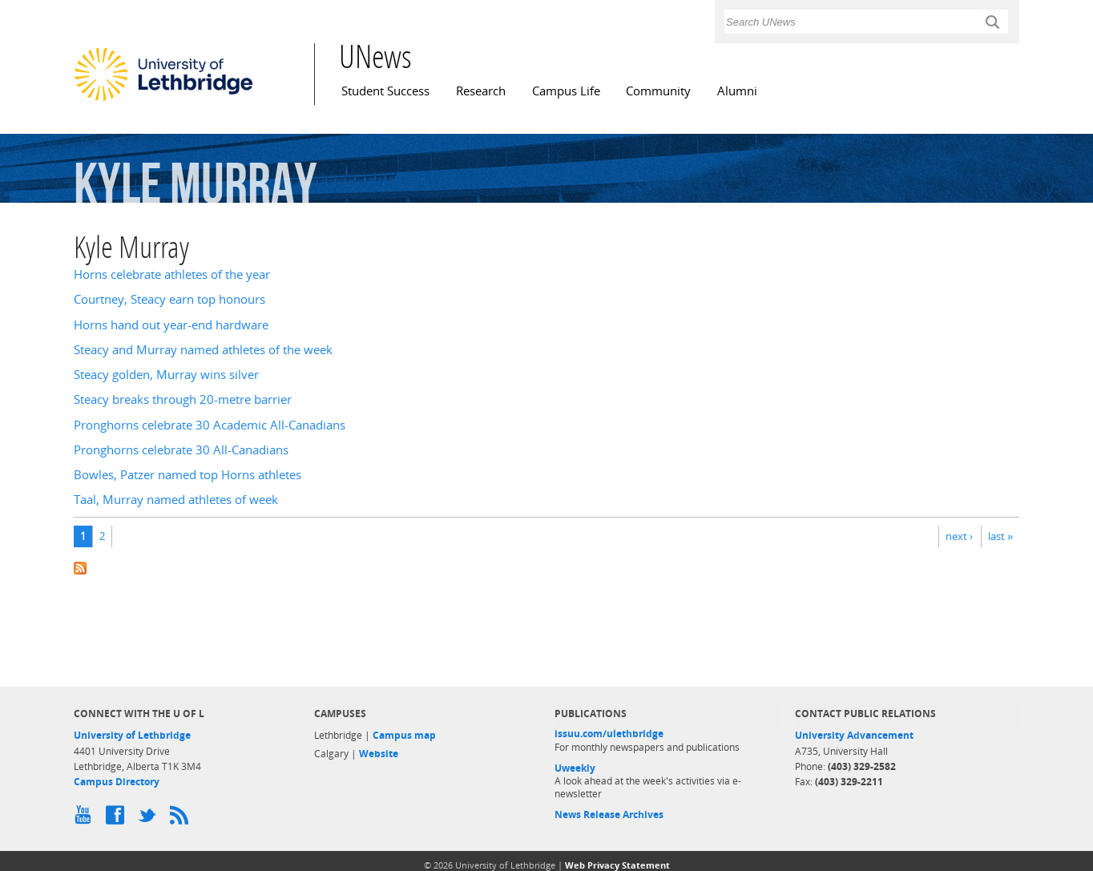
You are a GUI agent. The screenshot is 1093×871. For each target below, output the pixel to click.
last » (1000, 536)
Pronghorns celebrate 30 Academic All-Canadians (209, 425)
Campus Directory (116, 782)
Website (378, 754)
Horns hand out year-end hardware (171, 325)
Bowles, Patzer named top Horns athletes (187, 474)
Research (481, 91)
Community (658, 91)
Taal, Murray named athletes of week (176, 499)
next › (959, 536)
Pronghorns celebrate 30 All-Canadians (181, 450)
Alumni (737, 91)
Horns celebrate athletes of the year (172, 274)
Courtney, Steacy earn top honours (169, 299)
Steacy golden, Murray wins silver (166, 374)
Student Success (385, 91)
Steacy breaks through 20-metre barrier (183, 399)
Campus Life (566, 91)
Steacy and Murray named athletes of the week (203, 349)
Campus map (404, 735)
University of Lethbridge (132, 735)
